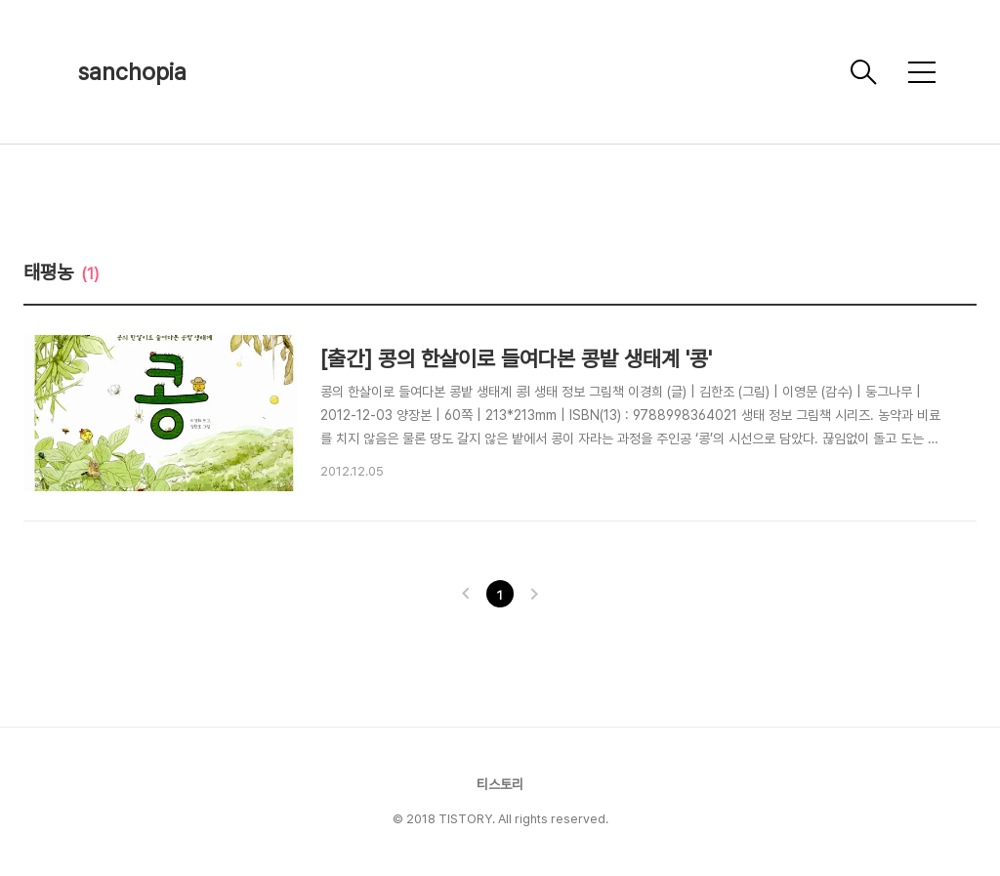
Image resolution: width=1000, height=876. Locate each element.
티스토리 (500, 784)
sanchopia (132, 72)
